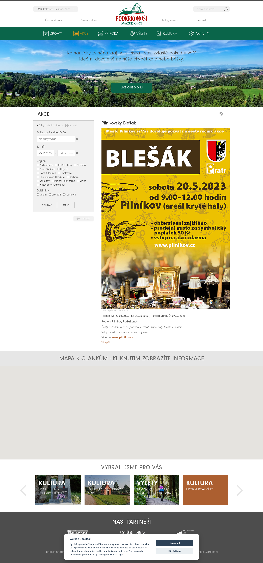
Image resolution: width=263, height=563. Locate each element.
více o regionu (132, 87)
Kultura (170, 33)
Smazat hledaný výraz (77, 139)
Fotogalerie (169, 20)
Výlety (141, 33)
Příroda (111, 33)
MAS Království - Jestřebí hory (53, 9)
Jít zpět (86, 218)
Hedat (226, 9)
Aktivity (202, 33)
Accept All (175, 543)
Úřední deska (53, 20)
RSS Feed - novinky (222, 113)
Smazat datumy (77, 153)
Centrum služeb (89, 20)
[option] (58, 490)
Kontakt (201, 20)
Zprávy (56, 33)
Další (240, 490)
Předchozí (23, 490)
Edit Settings (174, 551)
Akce (84, 33)
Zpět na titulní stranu (131, 14)
